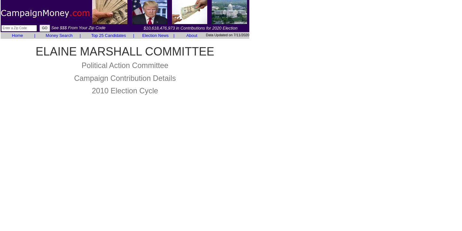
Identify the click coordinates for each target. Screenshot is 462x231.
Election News (155, 35)
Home (17, 35)
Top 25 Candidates (108, 35)
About (191, 35)
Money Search (59, 35)
